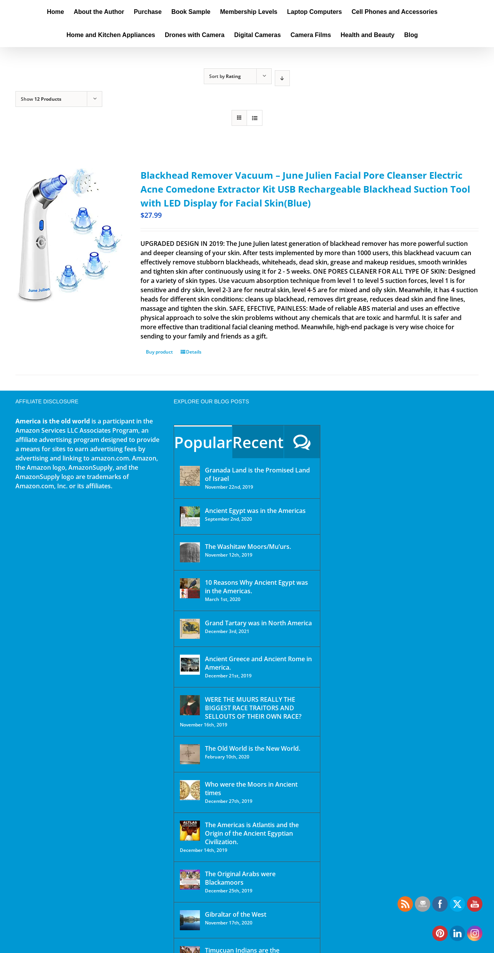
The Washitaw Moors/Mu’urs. (248, 546)
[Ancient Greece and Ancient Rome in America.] (190, 665)
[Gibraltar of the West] (190, 920)
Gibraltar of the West (235, 914)
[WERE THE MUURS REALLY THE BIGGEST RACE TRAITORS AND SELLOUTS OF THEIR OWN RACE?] (190, 705)
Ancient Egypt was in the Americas (255, 510)
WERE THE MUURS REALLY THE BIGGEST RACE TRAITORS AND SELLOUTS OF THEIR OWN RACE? (253, 708)
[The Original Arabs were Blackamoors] (190, 880)
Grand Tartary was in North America (258, 623)
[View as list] (254, 117)
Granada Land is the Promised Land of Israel (257, 474)
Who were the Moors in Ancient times (251, 788)
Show (41, 99)
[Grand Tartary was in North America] (190, 629)
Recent (258, 442)
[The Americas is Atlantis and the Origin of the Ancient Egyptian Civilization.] (190, 831)
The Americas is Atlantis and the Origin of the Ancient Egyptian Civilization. (252, 833)
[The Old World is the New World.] (190, 754)
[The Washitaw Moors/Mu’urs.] (190, 552)
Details (193, 352)
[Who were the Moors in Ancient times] (190, 790)
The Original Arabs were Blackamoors (240, 878)
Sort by (225, 76)
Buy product (159, 352)
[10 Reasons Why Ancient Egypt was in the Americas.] (190, 588)
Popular (203, 442)
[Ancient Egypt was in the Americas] (190, 516)
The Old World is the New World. (252, 748)
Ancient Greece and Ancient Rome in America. (258, 663)
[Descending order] (282, 78)
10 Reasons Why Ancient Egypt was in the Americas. (256, 586)
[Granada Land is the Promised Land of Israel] (190, 476)
